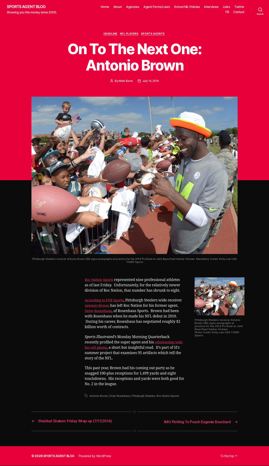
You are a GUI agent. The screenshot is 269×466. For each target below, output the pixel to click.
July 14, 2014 (150, 81)
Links (226, 7)
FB (227, 12)
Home (105, 7)
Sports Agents (154, 34)
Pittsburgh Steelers (144, 396)
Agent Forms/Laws (156, 7)
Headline (110, 34)
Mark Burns (125, 81)
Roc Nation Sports (100, 280)
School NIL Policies (187, 7)
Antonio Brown (113, 306)
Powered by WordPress (96, 456)
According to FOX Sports (105, 301)
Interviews (211, 7)
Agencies (132, 7)
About (117, 7)
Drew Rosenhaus (110, 311)
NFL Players (129, 34)
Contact (238, 12)
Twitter (239, 7)
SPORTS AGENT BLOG (27, 7)
